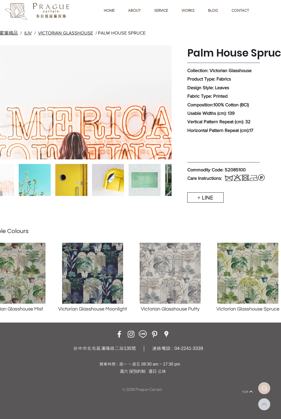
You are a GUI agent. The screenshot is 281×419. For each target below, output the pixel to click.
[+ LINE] (205, 197)
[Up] (264, 404)
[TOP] (248, 392)
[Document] (264, 388)
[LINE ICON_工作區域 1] (142, 334)
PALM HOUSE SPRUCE (121, 33)
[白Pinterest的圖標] (154, 334)
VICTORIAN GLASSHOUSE (65, 33)
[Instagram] (131, 334)
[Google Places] (166, 334)
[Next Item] (163, 102)
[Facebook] (119, 334)
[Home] (29, 385)
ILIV (28, 33)
